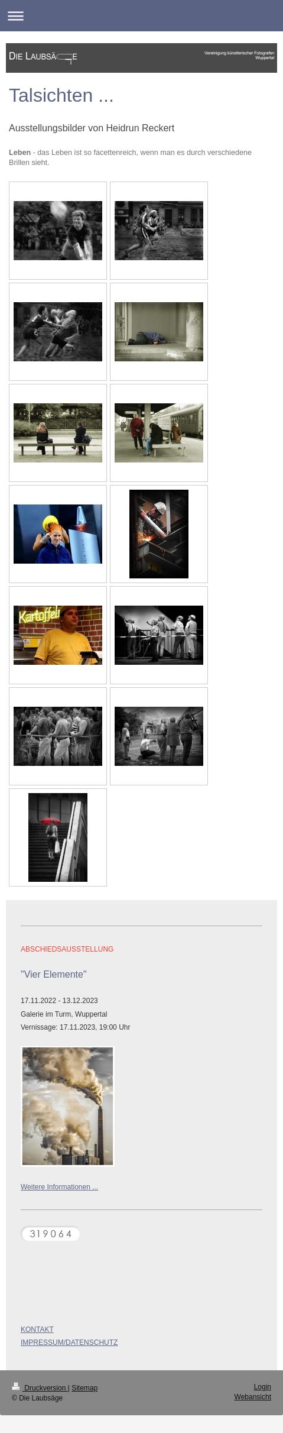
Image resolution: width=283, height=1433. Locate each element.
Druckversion (40, 1388)
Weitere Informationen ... (59, 1187)
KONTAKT (37, 1329)
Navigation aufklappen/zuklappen (141, 15)
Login (262, 1387)
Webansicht (253, 1397)
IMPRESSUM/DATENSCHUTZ (69, 1342)
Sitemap (84, 1388)
